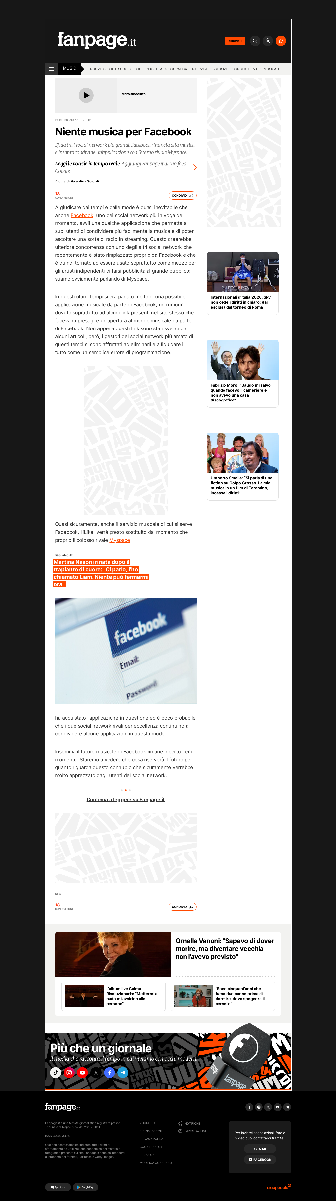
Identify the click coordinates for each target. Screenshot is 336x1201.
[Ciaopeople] (279, 1188)
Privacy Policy (152, 1139)
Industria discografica (166, 69)
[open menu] (51, 69)
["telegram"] (125, 1073)
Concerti (240, 69)
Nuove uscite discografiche (115, 69)
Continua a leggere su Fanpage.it (126, 799)
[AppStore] (58, 1187)
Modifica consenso (156, 1163)
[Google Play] (85, 1187)
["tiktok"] (56, 1073)
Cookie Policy (151, 1147)
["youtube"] (83, 1073)
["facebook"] (111, 1073)
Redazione (148, 1155)
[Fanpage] (62, 1107)
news (58, 894)
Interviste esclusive (209, 69)
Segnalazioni (151, 1131)
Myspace (119, 540)
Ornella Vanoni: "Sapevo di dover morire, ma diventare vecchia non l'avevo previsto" (225, 948)
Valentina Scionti (85, 181)
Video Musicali (266, 69)
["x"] (97, 1073)
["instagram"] (69, 1073)
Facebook (82, 215)
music (69, 68)
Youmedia (147, 1123)
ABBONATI (235, 40)
